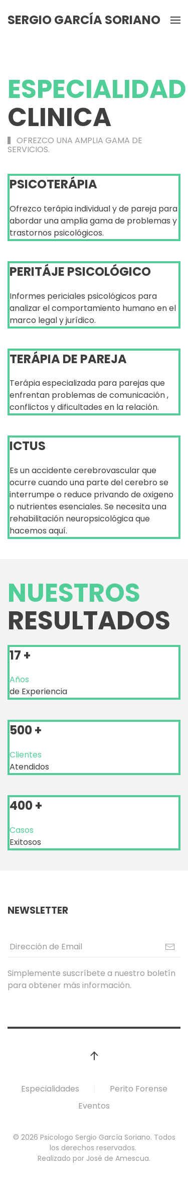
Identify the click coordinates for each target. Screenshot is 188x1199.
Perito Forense (138, 1089)
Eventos (94, 1106)
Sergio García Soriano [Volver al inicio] (84, 20)
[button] (175, 20)
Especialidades (50, 1089)
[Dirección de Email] (94, 946)
